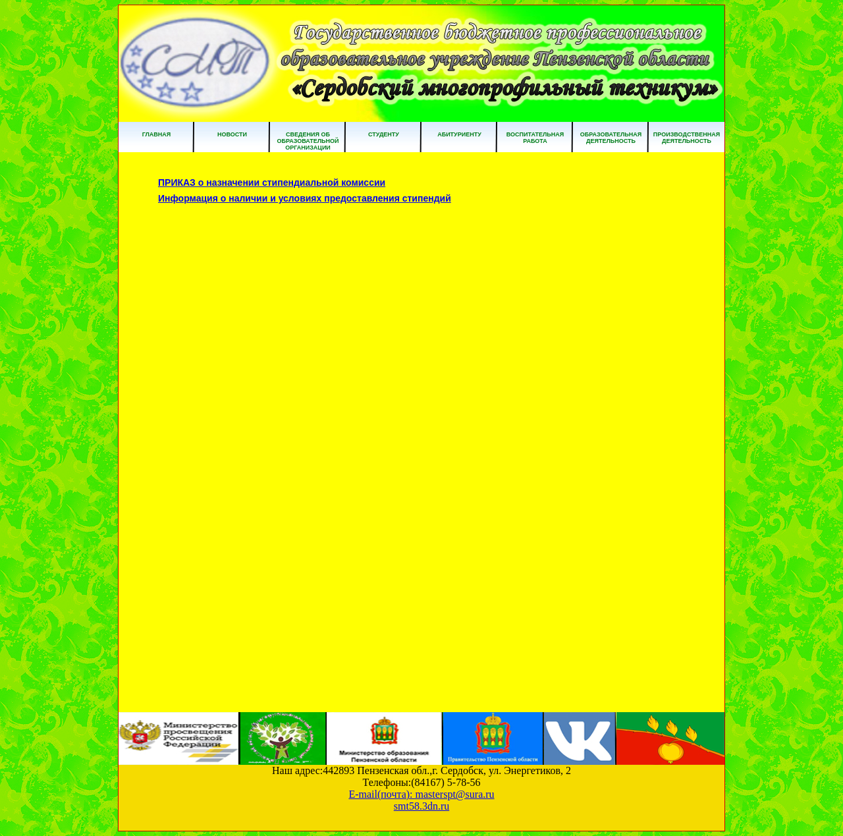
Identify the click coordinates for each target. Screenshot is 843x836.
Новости (232, 134)
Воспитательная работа (535, 137)
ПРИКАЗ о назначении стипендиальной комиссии (271, 182)
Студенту (383, 134)
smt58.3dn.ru (421, 806)
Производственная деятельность (686, 137)
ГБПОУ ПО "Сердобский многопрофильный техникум (421, 63)
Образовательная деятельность (611, 137)
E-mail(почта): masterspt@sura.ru (421, 794)
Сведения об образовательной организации (308, 141)
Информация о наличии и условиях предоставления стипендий (304, 198)
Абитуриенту (459, 134)
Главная (156, 134)
